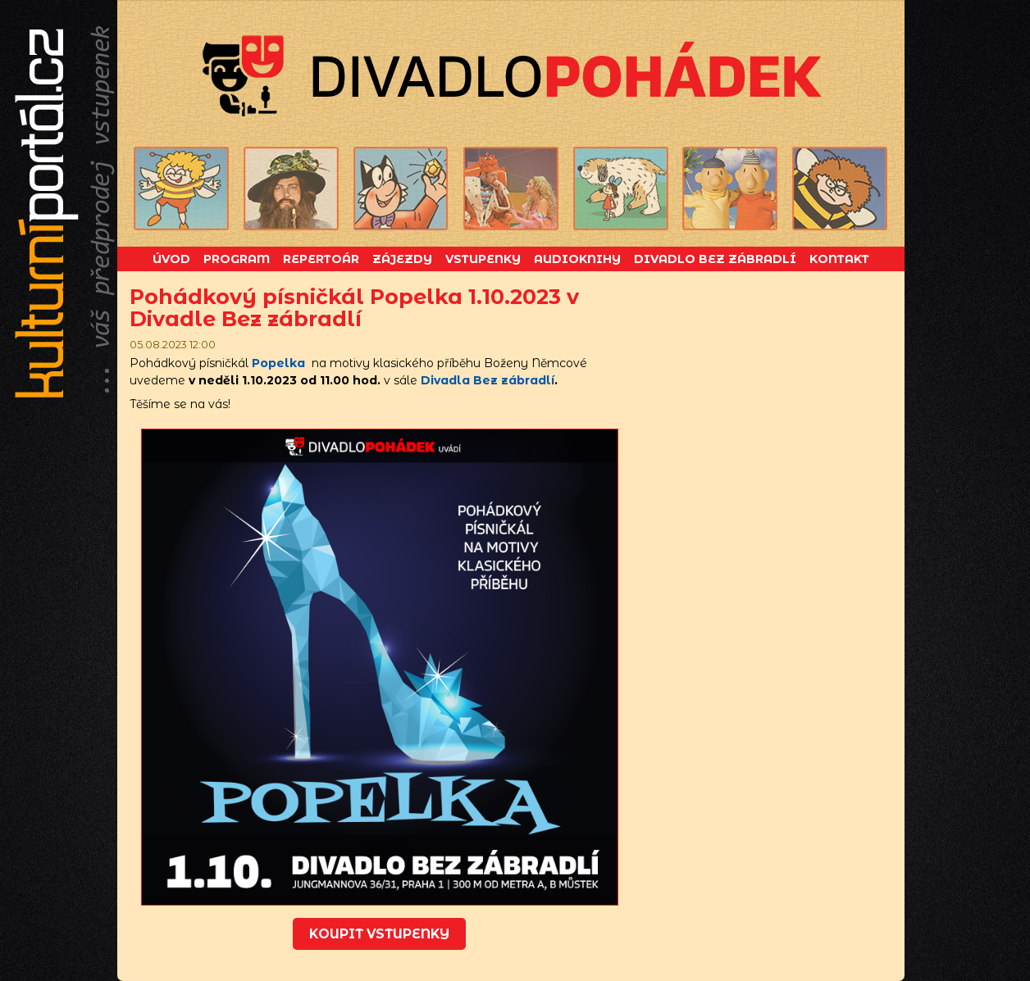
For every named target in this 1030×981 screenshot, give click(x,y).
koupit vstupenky (379, 934)
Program (236, 259)
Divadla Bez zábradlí (487, 380)
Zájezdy (402, 259)
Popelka (278, 363)
